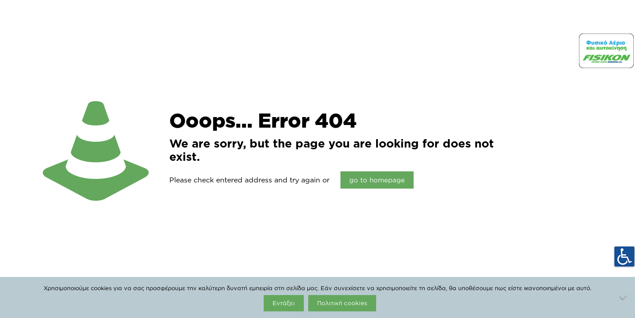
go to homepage (377, 180)
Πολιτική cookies (342, 303)
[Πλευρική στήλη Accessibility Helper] (624, 256)
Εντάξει (284, 303)
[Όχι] (624, 297)
